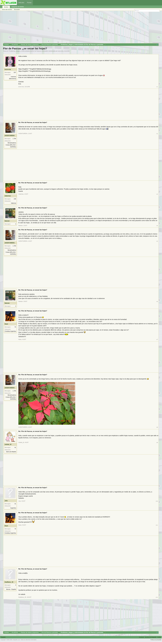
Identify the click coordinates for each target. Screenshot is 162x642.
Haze (6, 324)
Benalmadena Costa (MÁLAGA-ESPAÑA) (11, 145)
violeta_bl (8, 444)
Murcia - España (11, 589)
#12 (157, 597)
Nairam (7, 221)
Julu (6, 501)
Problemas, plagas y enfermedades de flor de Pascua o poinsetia (28, 51)
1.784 (14, 138)
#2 (157, 133)
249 (15, 199)
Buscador (17, 9)
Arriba (159, 637)
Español (3, 637)
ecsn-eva (60, 51)
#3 (157, 194)
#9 (157, 442)
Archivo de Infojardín (150, 637)
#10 (157, 501)
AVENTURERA (10, 135)
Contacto (141, 637)
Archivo (6, 7)
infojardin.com (16, 639)
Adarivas (8, 196)
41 (15, 447)
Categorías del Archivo (17, 6)
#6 (157, 301)
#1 (157, 87)
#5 (157, 241)
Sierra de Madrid (11, 451)
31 (15, 503)
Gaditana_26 (9, 582)
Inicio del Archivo (7, 9)
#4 (157, 225)
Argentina (13, 508)
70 (15, 327)
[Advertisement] (65, 27)
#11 (157, 525)
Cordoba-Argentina (10, 331)
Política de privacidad (155, 639)
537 (15, 72)
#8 (157, 427)
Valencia (13, 203)
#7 (157, 339)
